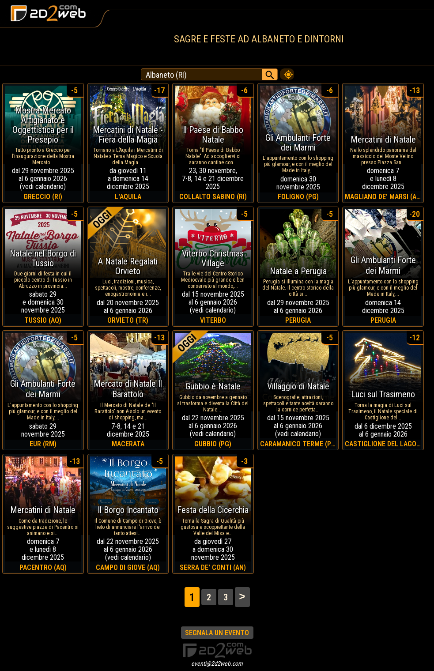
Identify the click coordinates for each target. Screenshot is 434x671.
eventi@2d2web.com (217, 663)
